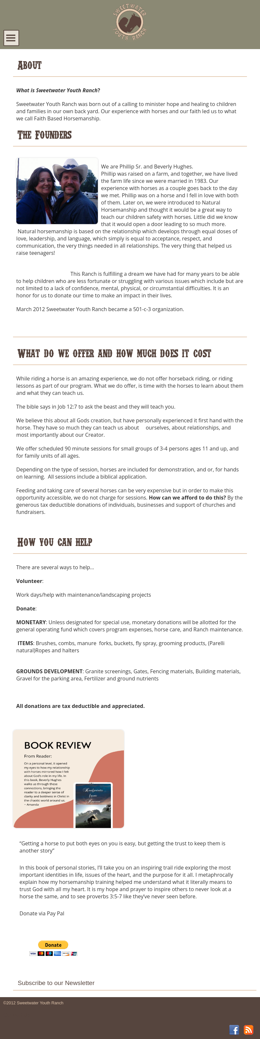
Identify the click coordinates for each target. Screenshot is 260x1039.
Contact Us (16, 1015)
